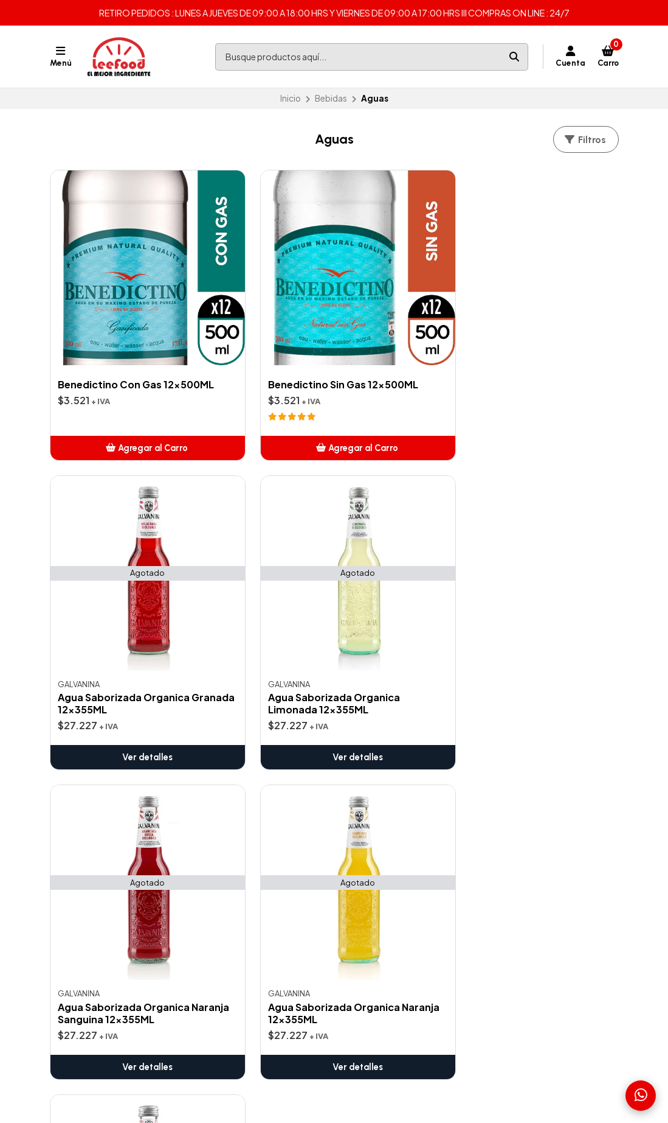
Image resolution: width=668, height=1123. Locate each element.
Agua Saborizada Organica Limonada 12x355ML (544, 340)
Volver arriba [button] (334, 703)
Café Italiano (375, 806)
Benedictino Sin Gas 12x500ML (252, 326)
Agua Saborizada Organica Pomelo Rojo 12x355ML (404, 597)
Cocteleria (371, 820)
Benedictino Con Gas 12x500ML (110, 326)
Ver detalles (407, 399)
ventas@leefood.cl (538, 761)
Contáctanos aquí (244, 791)
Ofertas (365, 761)
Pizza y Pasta (375, 865)
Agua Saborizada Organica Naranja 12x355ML (246, 597)
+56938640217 (530, 776)
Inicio (290, 98)
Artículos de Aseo (385, 776)
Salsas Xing (371, 880)
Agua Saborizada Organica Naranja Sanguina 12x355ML (106, 597)
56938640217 (527, 791)
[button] (115, 400)
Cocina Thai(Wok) (385, 835)
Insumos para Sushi (387, 850)
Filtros (584, 139)
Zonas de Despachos (251, 761)
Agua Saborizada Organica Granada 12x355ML (395, 340)
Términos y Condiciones (256, 776)
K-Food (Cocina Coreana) (402, 894)
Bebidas (331, 98)
